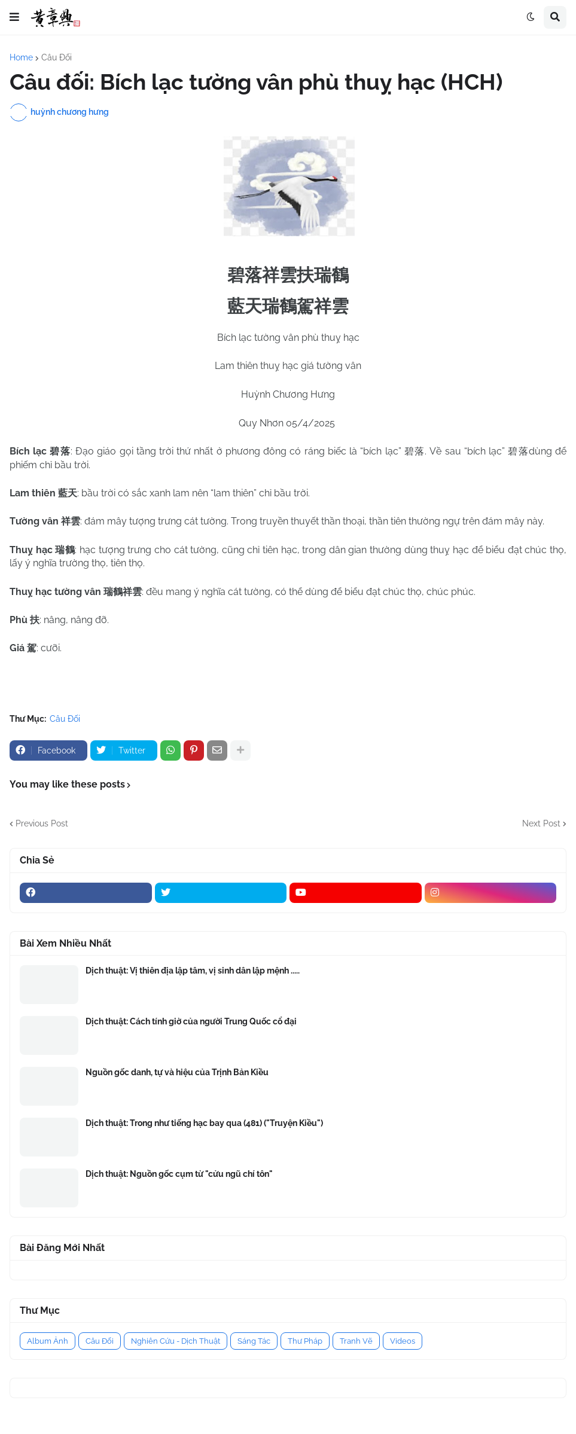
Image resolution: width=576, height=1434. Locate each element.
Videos (402, 1341)
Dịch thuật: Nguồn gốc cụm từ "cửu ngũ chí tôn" (179, 1174)
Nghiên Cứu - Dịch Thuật (175, 1341)
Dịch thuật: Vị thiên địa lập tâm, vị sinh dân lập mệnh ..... (193, 970)
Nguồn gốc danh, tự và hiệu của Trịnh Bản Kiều (177, 1072)
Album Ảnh (47, 1341)
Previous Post (42, 823)
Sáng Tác (253, 1341)
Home (21, 57)
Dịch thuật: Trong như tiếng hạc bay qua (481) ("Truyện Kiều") (204, 1123)
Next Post (541, 823)
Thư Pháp (305, 1341)
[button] (14, 17)
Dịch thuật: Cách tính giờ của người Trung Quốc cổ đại (191, 1021)
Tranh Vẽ (356, 1341)
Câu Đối (56, 57)
